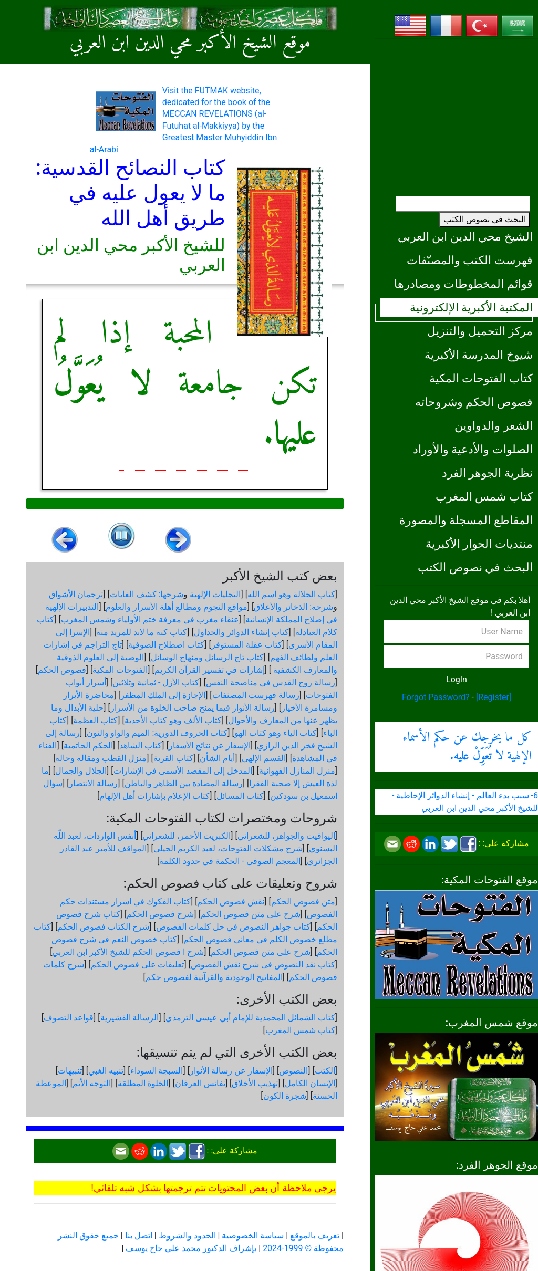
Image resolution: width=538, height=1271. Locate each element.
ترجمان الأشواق (76, 594)
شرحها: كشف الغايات (147, 594)
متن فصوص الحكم (303, 902)
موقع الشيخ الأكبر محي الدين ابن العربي (190, 43)
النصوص (293, 1071)
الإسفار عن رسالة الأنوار (231, 1071)
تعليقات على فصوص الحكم (137, 965)
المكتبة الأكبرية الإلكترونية (471, 307)
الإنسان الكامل (310, 1083)
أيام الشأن (217, 758)
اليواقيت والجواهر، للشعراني (286, 836)
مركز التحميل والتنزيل (480, 331)
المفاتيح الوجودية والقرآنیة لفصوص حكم (214, 977)
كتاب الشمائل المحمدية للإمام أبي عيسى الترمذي (250, 1018)
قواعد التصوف (69, 1018)
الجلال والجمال (81, 771)
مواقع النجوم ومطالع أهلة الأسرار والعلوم (176, 607)
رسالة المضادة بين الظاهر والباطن (184, 783)
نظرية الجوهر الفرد (487, 473)
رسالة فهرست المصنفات (255, 695)
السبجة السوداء (156, 1071)
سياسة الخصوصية (253, 1236)
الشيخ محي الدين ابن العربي (465, 236)
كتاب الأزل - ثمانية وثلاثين (155, 682)
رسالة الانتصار (93, 783)
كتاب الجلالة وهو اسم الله (291, 594)
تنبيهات (70, 1071)
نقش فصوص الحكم (230, 902)
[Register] (493, 697)
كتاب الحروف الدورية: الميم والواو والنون (157, 733)
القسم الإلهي (264, 758)
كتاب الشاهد (140, 746)
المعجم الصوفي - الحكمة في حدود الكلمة (229, 861)
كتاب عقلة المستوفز (246, 645)
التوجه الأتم (92, 1083)
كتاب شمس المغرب (484, 496)
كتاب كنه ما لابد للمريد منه (141, 632)
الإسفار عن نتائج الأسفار (210, 746)
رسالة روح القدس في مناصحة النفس (270, 682)
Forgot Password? (436, 697)
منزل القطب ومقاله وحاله (101, 758)
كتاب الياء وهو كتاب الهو (275, 733)
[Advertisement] (456, 113)
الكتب (325, 1071)
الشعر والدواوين (493, 425)
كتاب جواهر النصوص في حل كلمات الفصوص (233, 927)
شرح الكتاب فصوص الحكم (103, 927)
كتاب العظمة (95, 720)
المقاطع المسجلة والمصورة (466, 520)
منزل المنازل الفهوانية (297, 771)
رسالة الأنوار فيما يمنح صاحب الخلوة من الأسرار (192, 708)
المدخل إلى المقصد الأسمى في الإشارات (183, 771)
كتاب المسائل (240, 796)
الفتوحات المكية (120, 670)
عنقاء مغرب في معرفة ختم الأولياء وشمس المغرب (150, 619)
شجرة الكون (284, 1096)
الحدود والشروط (187, 1236)
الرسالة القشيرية (129, 1018)
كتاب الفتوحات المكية (481, 378)
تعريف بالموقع (314, 1236)
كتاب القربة (173, 758)
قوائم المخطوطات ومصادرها (463, 283)
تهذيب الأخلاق (255, 1083)
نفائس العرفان (200, 1083)
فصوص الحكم (62, 670)
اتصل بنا (138, 1236)
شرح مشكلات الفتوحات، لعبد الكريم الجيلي (228, 848)
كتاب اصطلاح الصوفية (166, 645)
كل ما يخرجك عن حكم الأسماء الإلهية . (467, 746)
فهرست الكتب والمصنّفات (470, 260)
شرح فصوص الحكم (160, 914)
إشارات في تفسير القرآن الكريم (209, 670)
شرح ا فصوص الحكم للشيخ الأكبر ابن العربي (128, 952)
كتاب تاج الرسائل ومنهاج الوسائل (207, 657)
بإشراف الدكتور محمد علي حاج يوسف (191, 1248)
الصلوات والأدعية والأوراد (473, 449)
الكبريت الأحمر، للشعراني (186, 836)
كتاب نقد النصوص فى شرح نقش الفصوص (263, 965)
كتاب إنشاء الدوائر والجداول (241, 632)
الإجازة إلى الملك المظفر (162, 695)
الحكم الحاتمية (88, 746)
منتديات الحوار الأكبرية (479, 543)
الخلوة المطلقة (143, 1083)
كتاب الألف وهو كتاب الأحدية (173, 720)
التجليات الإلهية (215, 594)
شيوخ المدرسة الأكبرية (479, 354)
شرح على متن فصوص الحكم (251, 914)
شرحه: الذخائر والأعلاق (293, 607)
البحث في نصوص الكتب (484, 219)
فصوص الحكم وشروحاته (474, 402)
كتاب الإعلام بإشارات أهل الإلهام (154, 796)
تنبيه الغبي (105, 1071)
